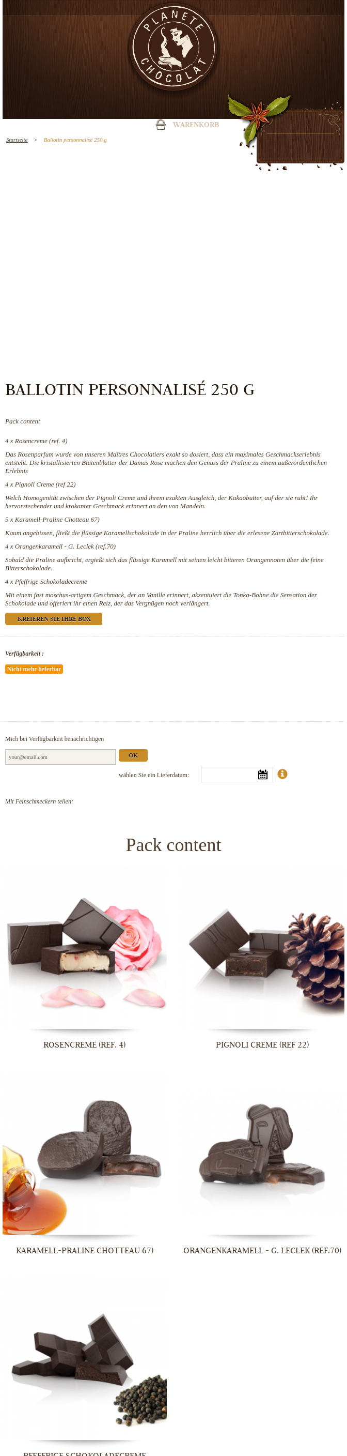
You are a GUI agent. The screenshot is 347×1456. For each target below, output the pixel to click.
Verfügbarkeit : (24, 653)
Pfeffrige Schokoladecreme (51, 581)
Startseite (17, 139)
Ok (133, 756)
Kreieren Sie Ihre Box (54, 619)
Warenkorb (196, 125)
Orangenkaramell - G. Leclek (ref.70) (65, 546)
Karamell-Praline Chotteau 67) (57, 519)
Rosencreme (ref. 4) (41, 441)
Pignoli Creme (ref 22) (45, 484)
